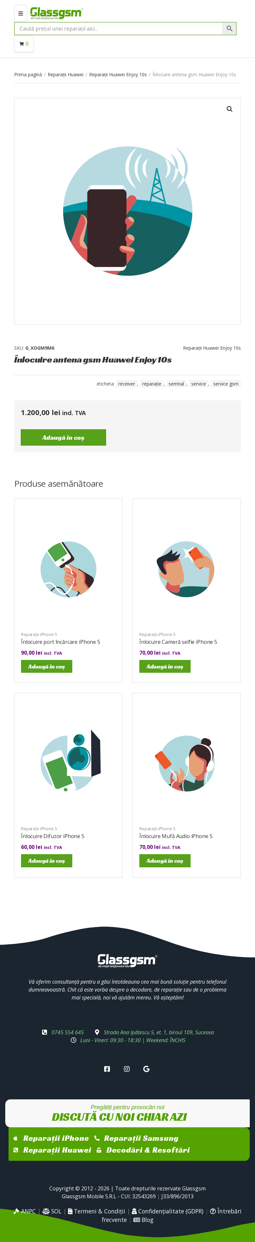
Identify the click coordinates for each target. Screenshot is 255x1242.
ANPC (24, 1211)
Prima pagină (28, 74)
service (198, 384)
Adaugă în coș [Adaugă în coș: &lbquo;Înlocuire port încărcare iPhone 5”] (46, 666)
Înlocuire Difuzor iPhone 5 (52, 836)
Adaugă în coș (63, 437)
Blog (143, 1220)
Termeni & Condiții (96, 1211)
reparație (151, 384)
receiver (126, 384)
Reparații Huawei (65, 74)
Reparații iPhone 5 (39, 634)
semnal (176, 384)
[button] (230, 109)
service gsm (226, 384)
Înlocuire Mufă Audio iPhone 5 (175, 836)
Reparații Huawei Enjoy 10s (118, 74)
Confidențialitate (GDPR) (167, 1211)
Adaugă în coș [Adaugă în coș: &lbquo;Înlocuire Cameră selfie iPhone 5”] (165, 666)
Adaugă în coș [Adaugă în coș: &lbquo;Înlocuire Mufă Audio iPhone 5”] (165, 860)
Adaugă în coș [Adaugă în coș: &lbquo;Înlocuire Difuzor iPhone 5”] (46, 860)
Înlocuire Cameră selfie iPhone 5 (178, 641)
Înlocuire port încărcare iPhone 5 (60, 641)
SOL (51, 1211)
